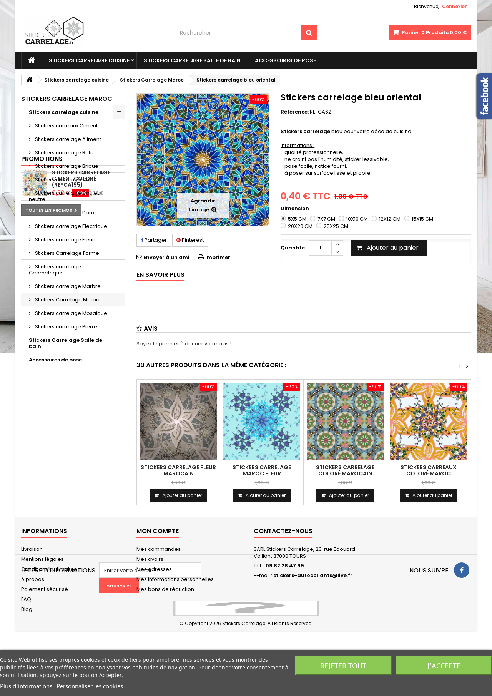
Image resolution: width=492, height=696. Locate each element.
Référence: (295, 112)
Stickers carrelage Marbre (67, 286)
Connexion (455, 6)
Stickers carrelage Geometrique (55, 269)
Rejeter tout (343, 665)
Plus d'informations (26, 686)
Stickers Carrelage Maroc (66, 299)
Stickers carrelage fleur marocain (178, 470)
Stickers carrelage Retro (65, 152)
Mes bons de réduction (165, 589)
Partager (154, 240)
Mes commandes (158, 549)
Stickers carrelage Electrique (70, 226)
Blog (26, 609)
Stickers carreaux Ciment (66, 125)
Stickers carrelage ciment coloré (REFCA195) (81, 400)
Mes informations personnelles (175, 579)
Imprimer (217, 257)
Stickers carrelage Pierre (65, 326)
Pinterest (190, 240)
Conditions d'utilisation (49, 569)
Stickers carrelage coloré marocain (345, 470)
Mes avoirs (149, 559)
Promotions (42, 379)
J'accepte (443, 665)
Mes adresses (154, 569)
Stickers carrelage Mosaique (70, 313)
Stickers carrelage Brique (66, 166)
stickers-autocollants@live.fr (312, 575)
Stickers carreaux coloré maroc (429, 470)
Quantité (293, 247)
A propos (32, 579)
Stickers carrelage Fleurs (65, 239)
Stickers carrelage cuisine (89, 60)
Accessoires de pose (285, 60)
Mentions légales (42, 559)
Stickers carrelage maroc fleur (262, 470)
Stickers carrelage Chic (63, 179)
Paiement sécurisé (44, 589)
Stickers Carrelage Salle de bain (192, 60)
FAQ (26, 599)
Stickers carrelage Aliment (67, 139)
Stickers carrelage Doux (64, 212)
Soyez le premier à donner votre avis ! (183, 343)
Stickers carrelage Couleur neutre (65, 196)
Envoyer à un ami (166, 257)
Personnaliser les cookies (90, 686)
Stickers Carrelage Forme (66, 253)
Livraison (32, 549)
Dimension (295, 208)
